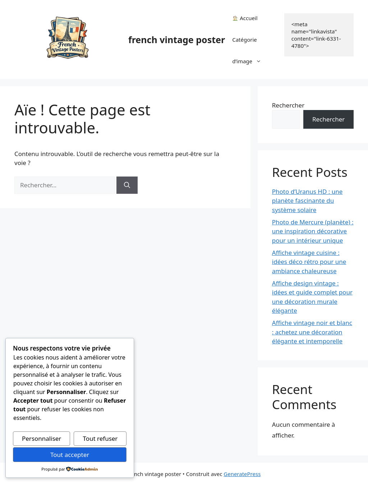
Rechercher (288, 105)
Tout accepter (69, 454)
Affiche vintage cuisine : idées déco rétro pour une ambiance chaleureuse (309, 261)
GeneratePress (242, 473)
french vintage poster (176, 39)
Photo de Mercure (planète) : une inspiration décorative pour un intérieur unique (313, 231)
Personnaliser (41, 438)
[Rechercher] (127, 185)
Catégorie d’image (250, 54)
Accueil (245, 18)
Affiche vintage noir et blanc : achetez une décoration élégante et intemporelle (312, 332)
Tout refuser (100, 438)
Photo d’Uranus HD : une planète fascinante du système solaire (307, 200)
